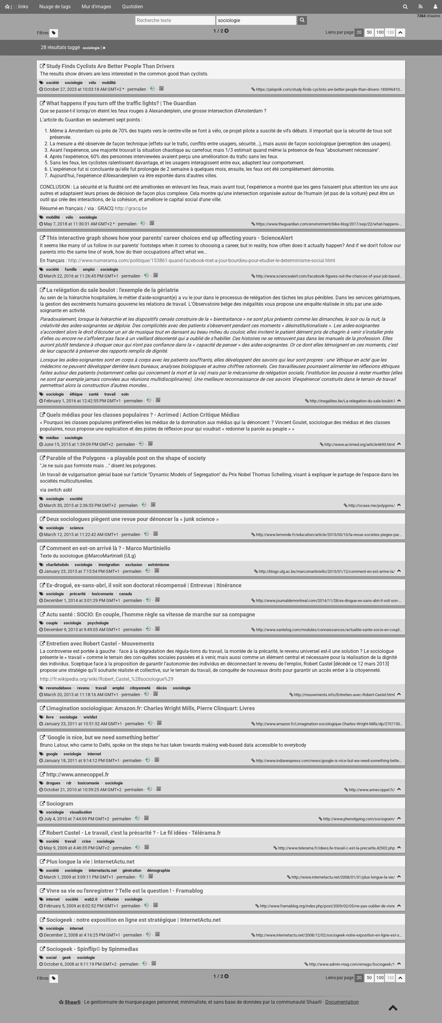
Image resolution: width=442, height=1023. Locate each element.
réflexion (111, 899)
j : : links (16, 7)
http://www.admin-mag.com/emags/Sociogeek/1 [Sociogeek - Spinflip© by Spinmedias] (350, 964)
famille (71, 269)
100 (380, 32)
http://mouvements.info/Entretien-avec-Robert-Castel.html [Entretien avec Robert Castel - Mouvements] (342, 694)
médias (52, 437)
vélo (92, 82)
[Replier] (399, 401)
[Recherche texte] (175, 20)
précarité (78, 594)
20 (359, 32)
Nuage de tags (55, 7)
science (76, 528)
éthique (76, 394)
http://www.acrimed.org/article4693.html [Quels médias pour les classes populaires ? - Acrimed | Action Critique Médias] (358, 444)
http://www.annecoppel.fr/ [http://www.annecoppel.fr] (370, 789)
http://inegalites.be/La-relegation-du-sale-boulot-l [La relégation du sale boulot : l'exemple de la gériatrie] (350, 401)
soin (125, 394)
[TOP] (393, 1009)
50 (369, 32)
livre (50, 717)
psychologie (98, 623)
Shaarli (72, 1002)
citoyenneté (140, 688)
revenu (83, 688)
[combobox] (256, 20)
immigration (109, 564)
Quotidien (132, 7)
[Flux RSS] (421, 6)
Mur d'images (96, 7)
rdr (69, 783)
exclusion (133, 564)
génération (131, 870)
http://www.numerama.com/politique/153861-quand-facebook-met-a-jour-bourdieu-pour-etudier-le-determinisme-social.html (201, 260)
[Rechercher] (405, 6)
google (52, 754)
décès (161, 688)
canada (125, 594)
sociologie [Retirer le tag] (94, 48)
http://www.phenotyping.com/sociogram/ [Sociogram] (357, 819)
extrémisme (158, 564)
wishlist (90, 717)
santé (94, 394)
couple (52, 623)
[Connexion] (435, 6)
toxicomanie (102, 594)
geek (66, 957)
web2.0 (90, 899)
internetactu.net (103, 870)
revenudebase (58, 688)
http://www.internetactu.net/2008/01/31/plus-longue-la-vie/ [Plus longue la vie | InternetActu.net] (341, 877)
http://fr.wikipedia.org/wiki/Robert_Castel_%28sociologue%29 (106, 679)
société (52, 82)
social (51, 957)
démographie (158, 870)
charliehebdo (57, 564)
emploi (89, 269)
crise (86, 841)
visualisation (81, 812)
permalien (93, 89)
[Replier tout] (400, 33)
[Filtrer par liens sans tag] (53, 33)
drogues (53, 783)
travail (109, 394)
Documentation (342, 1002)
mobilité (109, 82)
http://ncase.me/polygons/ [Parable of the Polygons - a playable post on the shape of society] (370, 505)
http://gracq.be (131, 208)
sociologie (74, 82)
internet (94, 754)
